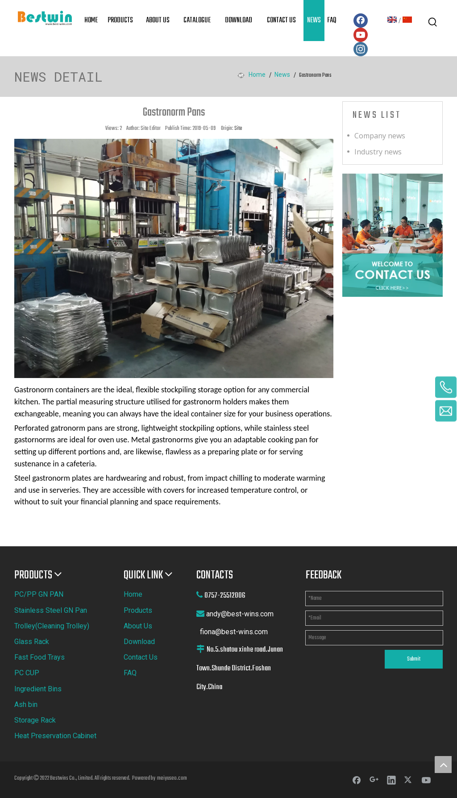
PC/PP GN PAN (38, 594)
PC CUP (26, 673)
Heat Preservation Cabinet (55, 736)
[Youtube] (360, 35)
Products (138, 610)
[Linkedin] (391, 780)
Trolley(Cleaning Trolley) (51, 626)
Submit (413, 659)
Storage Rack (35, 720)
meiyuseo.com (172, 778)
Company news (379, 136)
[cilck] (392, 235)
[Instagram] (360, 49)
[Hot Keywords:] (433, 22)
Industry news (378, 152)
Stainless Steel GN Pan (50, 610)
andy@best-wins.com (240, 614)
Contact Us (141, 657)
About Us (138, 626)
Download (139, 641)
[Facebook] (360, 20)
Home (133, 594)
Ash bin (25, 704)
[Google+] (374, 780)
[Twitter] (409, 780)
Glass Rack (31, 641)
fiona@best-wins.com (234, 632)
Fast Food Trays (39, 657)
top (443, 764)
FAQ (130, 673)
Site (238, 128)
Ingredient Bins (38, 689)
